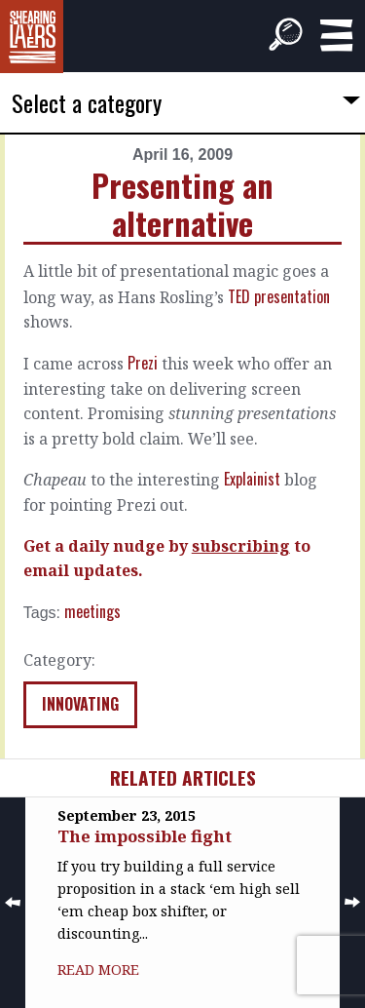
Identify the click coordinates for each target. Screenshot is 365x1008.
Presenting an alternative (182, 203)
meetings (92, 611)
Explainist (252, 478)
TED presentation (279, 296)
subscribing (241, 546)
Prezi (143, 362)
